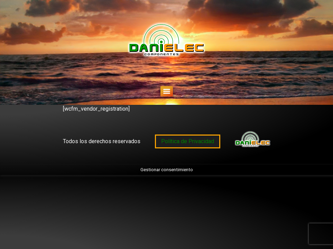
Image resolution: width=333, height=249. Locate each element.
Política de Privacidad (187, 141)
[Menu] (166, 91)
